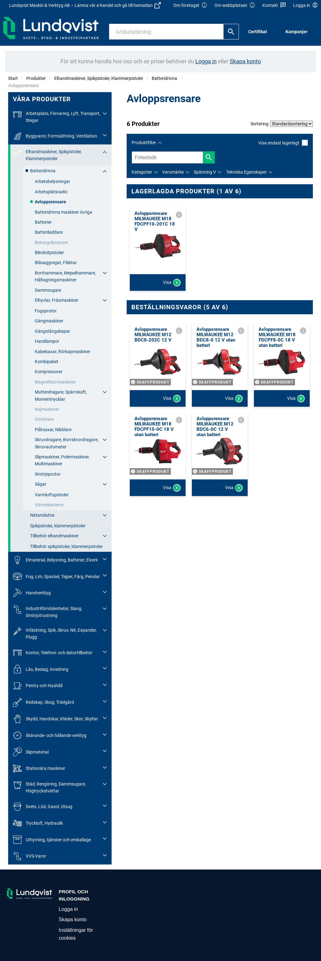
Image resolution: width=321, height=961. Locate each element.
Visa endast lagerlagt (283, 143)
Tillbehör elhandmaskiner (54, 535)
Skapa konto (73, 919)
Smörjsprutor (48, 474)
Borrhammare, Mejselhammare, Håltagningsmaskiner (65, 276)
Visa (172, 282)
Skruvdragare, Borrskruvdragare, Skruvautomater (66, 443)
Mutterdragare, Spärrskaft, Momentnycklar (61, 395)
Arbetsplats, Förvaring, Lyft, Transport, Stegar (56, 116)
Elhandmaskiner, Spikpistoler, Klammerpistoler (98, 78)
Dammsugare (48, 290)
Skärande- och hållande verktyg (50, 735)
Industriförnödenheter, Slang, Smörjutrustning (47, 611)
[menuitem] (259, 32)
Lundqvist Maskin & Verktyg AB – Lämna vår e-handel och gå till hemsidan (85, 5)
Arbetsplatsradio (51, 191)
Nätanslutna (42, 515)
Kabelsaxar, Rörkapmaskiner (62, 351)
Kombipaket (46, 361)
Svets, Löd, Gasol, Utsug (42, 806)
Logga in (68, 909)
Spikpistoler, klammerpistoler (58, 525)
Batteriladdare (49, 232)
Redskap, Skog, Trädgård (43, 702)
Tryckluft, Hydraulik (38, 823)
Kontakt (274, 5)
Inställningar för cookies (76, 934)
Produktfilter (144, 142)
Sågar (40, 484)
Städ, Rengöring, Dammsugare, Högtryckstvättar (49, 787)
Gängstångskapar (52, 331)
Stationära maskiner (39, 768)
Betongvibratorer (51, 242)
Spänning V (205, 172)
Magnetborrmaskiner (55, 381)
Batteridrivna (164, 78)
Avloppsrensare (50, 201)
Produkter (36, 78)
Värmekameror (49, 504)
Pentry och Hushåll (37, 685)
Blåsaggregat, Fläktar (56, 262)
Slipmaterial (31, 751)
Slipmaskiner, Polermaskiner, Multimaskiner (62, 460)
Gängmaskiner (49, 320)
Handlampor (47, 341)
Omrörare (44, 419)
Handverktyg (32, 593)
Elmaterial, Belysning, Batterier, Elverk (55, 560)
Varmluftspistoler (52, 494)
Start (13, 78)
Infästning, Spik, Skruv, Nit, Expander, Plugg (55, 633)
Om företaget (190, 5)
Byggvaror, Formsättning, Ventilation (55, 136)
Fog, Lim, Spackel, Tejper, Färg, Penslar (56, 576)
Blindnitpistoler (49, 252)
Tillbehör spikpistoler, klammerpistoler (66, 546)
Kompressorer (48, 371)
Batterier (43, 222)
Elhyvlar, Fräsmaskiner (56, 300)
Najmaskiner (47, 409)
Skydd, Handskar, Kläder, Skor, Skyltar (55, 718)
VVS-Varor (29, 856)
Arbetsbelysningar (52, 181)
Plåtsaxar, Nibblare (53, 429)
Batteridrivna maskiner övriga (63, 212)
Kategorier (142, 172)
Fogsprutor (46, 310)
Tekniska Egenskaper (246, 172)
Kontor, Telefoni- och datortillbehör (52, 652)
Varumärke (173, 172)
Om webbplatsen (234, 5)
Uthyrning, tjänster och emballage (52, 839)
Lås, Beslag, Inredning (40, 669)
